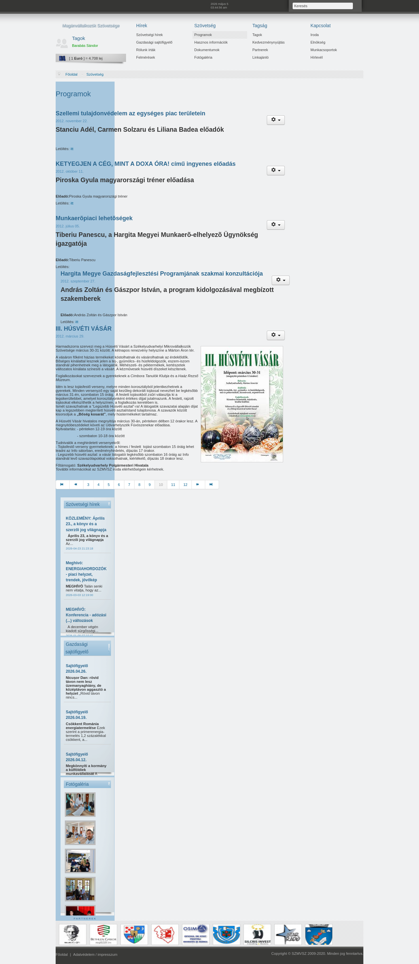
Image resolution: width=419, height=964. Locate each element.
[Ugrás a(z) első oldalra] (63, 484)
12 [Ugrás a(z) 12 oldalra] (185, 485)
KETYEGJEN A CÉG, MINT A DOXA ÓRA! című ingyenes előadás (146, 164)
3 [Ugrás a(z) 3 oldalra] (88, 485)
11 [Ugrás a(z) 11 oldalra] (173, 485)
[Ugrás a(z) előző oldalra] (76, 484)
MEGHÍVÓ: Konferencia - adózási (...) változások (86, 615)
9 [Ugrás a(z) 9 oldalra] (150, 485)
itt (71, 149)
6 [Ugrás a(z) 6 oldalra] (119, 485)
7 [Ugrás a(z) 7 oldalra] (129, 485)
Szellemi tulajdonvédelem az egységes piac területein (130, 113)
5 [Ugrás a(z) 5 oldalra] (109, 485)
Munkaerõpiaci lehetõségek (94, 218)
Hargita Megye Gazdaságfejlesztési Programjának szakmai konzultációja (162, 273)
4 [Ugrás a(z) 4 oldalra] (99, 485)
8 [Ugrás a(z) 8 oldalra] (139, 485)
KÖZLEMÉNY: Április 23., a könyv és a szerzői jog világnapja (86, 524)
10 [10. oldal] (161, 485)
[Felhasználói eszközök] (276, 120)
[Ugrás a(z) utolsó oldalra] (212, 484)
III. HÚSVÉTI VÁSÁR (84, 328)
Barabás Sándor (85, 46)
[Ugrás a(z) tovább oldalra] (199, 484)
